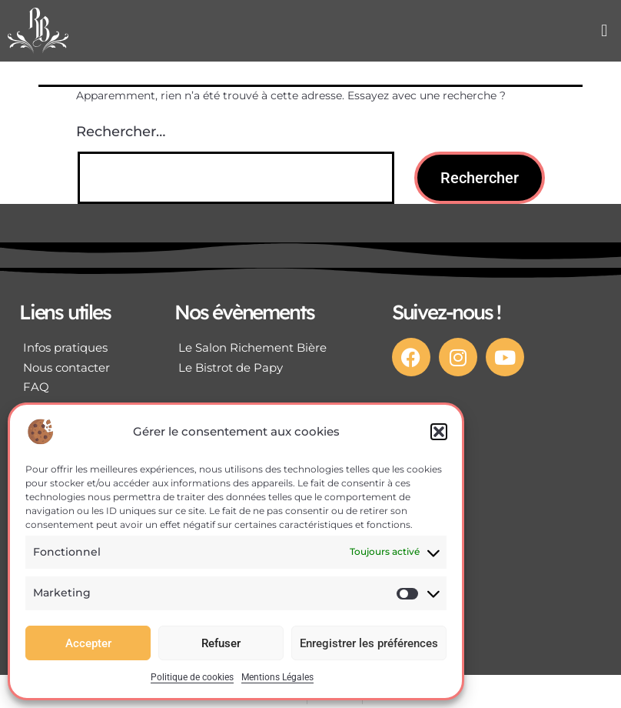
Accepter (88, 643)
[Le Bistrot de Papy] (264, 368)
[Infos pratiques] (77, 348)
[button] (439, 431)
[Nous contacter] (77, 368)
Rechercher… (120, 131)
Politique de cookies (192, 677)
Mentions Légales (277, 677)
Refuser (221, 643)
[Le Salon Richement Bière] (264, 348)
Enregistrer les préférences (369, 643)
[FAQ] (77, 387)
